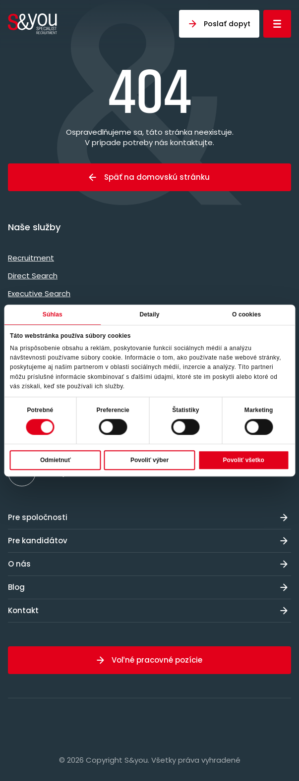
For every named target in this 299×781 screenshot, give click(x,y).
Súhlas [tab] (52, 314)
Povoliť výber (149, 460)
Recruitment (31, 258)
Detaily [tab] (149, 314)
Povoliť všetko (243, 460)
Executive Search (39, 293)
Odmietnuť (55, 460)
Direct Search (33, 275)
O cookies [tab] (246, 314)
